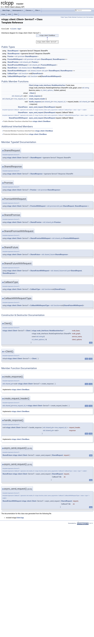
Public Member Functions (75, 17)
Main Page (6, 10)
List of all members (88, 17)
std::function (23, 73)
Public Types (64, 17)
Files (37, 10)
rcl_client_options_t (47, 90)
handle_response (35, 102)
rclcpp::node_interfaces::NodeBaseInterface (50, 85)
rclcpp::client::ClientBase (42, 121)
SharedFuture (12, 68)
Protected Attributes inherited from (24, 134)
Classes (29, 10)
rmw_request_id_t (20, 99)
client (9, 14)
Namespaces (17, 10)
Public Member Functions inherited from (26, 121)
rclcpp (3, 14)
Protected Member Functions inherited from (27, 131)
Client (15, 14)
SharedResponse (13, 53)
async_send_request (36, 107)
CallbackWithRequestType (16, 76)
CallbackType (12, 73)
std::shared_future (25, 68)
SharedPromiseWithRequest (17, 65)
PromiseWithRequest (14, 59)
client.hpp (15, 29)
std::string (85, 88)
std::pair (37, 59)
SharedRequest (12, 51)
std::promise (19, 56)
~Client (31, 93)
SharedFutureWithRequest (16, 71)
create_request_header (37, 99)
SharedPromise (12, 62)
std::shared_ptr (25, 62)
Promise (10, 56)
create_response (35, 96)
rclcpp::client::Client (14, 158)
